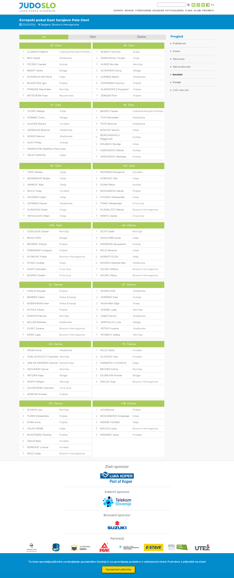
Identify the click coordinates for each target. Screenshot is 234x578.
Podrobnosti (179, 43)
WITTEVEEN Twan (37, 95)
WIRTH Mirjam (35, 381)
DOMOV (118, 10)
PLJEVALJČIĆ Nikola (112, 209)
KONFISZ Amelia (37, 394)
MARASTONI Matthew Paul (43, 148)
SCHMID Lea (34, 409)
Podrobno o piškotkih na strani (186, 561)
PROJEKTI (208, 10)
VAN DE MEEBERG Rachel (42, 362)
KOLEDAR (158, 10)
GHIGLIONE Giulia (110, 237)
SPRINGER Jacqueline (113, 244)
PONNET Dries (36, 117)
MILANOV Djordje (110, 144)
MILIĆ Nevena (108, 250)
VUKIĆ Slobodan (36, 269)
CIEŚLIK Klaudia (36, 290)
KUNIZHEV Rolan (37, 209)
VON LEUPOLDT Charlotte (42, 356)
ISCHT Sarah (107, 231)
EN (212, 5)
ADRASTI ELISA (109, 256)
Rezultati (178, 74)
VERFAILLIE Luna (111, 322)
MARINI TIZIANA (110, 422)
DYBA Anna (34, 422)
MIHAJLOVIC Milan (38, 215)
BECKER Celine (109, 369)
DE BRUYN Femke (111, 375)
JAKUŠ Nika (34, 441)
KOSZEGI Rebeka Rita (112, 262)
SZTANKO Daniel (37, 203)
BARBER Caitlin (36, 297)
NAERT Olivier (35, 70)
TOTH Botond (108, 123)
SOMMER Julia (109, 297)
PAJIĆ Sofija (34, 453)
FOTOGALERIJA (174, 10)
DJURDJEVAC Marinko (40, 387)
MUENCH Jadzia (110, 334)
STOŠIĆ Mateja (36, 111)
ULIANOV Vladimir (37, 51)
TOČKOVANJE (143, 10)
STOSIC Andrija (35, 262)
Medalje (177, 82)
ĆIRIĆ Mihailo (35, 172)
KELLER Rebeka (36, 322)
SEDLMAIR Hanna (37, 369)
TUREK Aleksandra (38, 416)
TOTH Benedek (109, 117)
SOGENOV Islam (36, 197)
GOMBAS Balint (110, 76)
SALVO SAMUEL (36, 155)
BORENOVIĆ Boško (38, 178)
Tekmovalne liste (182, 66)
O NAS (189, 10)
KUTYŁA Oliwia (35, 309)
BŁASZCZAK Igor (37, 83)
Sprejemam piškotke (118, 569)
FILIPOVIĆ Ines (109, 356)
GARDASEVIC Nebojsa (113, 156)
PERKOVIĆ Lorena (37, 447)
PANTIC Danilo (108, 215)
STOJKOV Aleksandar (112, 197)
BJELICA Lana (108, 428)
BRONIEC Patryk (37, 244)
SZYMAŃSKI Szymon (112, 83)
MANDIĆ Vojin (35, 184)
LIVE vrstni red (180, 90)
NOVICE (129, 10)
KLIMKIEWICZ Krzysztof (114, 89)
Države (176, 51)
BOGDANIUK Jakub (112, 190)
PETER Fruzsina (110, 328)
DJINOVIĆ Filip (108, 178)
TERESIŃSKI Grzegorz (39, 250)
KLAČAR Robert (36, 123)
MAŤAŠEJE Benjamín (112, 172)
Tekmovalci (179, 59)
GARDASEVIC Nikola (112, 150)
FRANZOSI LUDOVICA (113, 362)
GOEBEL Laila (108, 309)
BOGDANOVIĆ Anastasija (114, 416)
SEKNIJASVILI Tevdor (113, 58)
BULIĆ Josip (34, 190)
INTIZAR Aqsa (35, 375)
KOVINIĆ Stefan (36, 275)
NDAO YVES (34, 237)
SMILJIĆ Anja (107, 381)
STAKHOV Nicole (37, 315)
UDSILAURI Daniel (38, 231)
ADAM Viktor (107, 184)
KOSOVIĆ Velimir (109, 130)
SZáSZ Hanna (108, 315)
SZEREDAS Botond (38, 130)
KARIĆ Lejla (33, 334)
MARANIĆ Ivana (109, 434)
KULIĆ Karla (107, 350)
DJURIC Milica (108, 275)
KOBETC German (111, 51)
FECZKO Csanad (36, 64)
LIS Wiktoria (107, 409)
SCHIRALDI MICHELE (39, 76)
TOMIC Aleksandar (111, 203)
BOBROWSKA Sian (38, 303)
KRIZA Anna (34, 350)
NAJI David (33, 58)
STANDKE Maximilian (39, 89)
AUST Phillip (34, 142)
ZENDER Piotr (109, 95)
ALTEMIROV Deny (111, 70)
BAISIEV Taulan (109, 111)
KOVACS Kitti (108, 290)
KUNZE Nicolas (109, 64)
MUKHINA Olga (110, 303)
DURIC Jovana (35, 328)
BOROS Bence (36, 136)
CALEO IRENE (35, 428)
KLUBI (197, 10)
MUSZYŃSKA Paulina (39, 434)
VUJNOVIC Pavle (37, 256)
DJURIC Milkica (109, 269)
